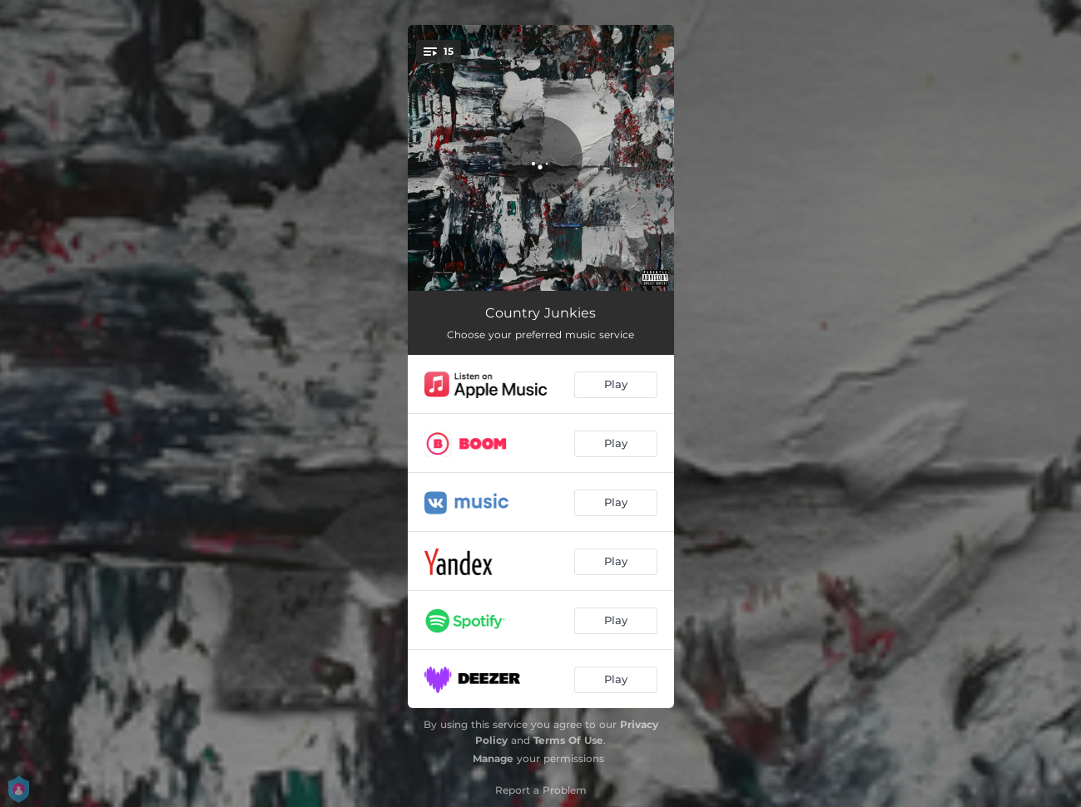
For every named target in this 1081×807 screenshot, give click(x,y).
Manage (493, 758)
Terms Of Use (568, 740)
